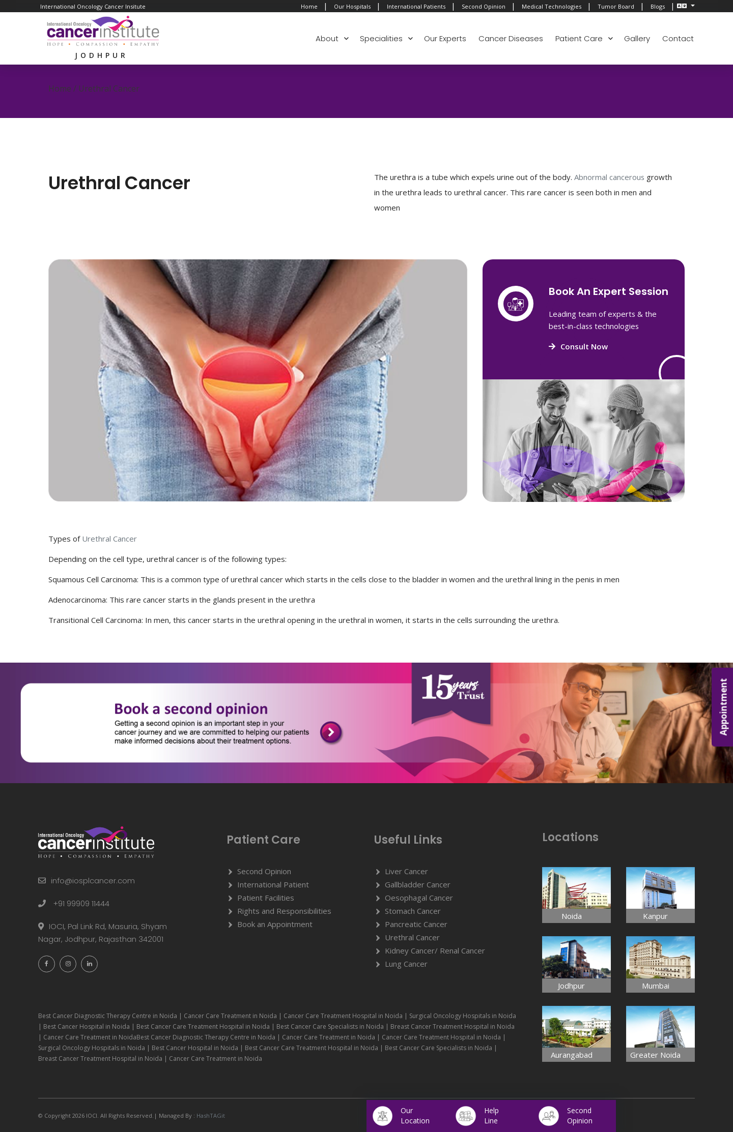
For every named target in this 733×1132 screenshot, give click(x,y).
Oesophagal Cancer (419, 897)
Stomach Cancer (413, 911)
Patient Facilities (265, 897)
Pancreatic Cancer (416, 924)
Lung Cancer (406, 964)
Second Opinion (483, 6)
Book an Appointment (275, 924)
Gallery (637, 38)
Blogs (658, 6)
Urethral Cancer (412, 937)
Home (309, 6)
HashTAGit (210, 1115)
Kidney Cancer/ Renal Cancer (435, 950)
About (327, 38)
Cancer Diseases (510, 38)
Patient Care (579, 38)
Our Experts (445, 38)
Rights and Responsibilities (284, 911)
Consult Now (578, 346)
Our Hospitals (352, 6)
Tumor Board (616, 6)
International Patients (416, 6)
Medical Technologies (551, 6)
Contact (678, 38)
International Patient (273, 884)
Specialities (381, 38)
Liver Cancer (406, 871)
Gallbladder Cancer (417, 884)
